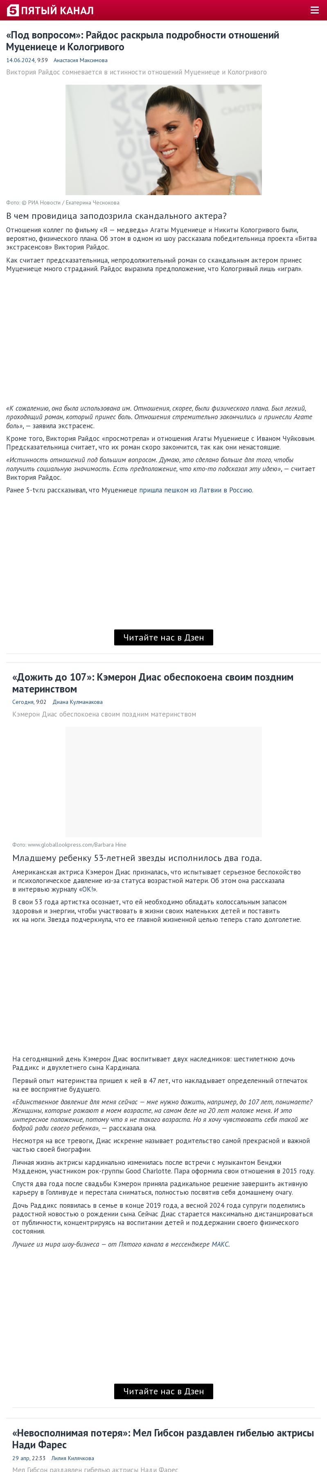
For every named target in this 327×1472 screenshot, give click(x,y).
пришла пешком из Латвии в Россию (195, 489)
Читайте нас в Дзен (163, 637)
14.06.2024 (20, 60)
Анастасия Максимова (81, 60)
